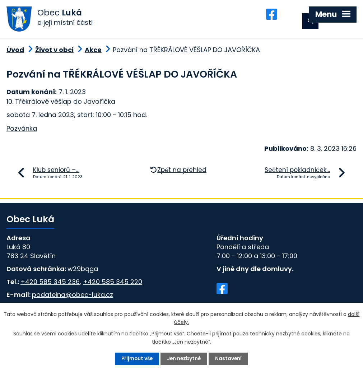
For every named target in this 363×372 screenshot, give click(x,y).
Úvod (15, 52)
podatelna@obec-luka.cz (72, 297)
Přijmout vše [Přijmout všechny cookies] (136, 358)
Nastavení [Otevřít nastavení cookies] (230, 358)
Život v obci (54, 52)
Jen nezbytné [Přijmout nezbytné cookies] (184, 358)
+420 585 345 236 (50, 284)
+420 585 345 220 (112, 284)
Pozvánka (21, 130)
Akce (93, 52)
